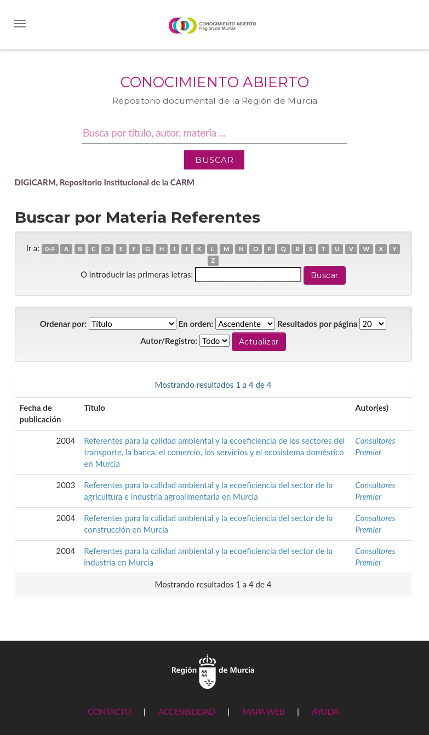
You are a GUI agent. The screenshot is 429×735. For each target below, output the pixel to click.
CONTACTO (109, 711)
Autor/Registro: (168, 341)
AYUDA (325, 711)
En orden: (196, 324)
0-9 (50, 248)
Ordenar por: (63, 324)
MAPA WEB (263, 711)
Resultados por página (317, 324)
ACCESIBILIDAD (186, 711)
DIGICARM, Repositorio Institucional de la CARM (105, 182)
